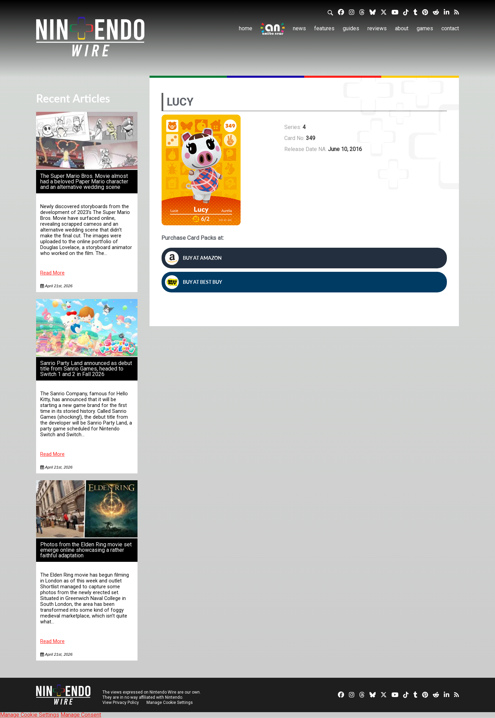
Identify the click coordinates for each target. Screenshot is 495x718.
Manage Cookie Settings (170, 702)
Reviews (377, 28)
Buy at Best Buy (193, 282)
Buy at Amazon (193, 258)
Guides (351, 28)
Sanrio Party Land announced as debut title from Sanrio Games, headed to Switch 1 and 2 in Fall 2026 (86, 368)
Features (324, 28)
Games (425, 28)
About (401, 28)
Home (245, 28)
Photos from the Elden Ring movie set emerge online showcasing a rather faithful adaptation (86, 550)
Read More (52, 273)
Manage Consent (80, 714)
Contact (450, 28)
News (299, 28)
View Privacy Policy (120, 702)
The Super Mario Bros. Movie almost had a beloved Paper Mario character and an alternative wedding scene (84, 181)
